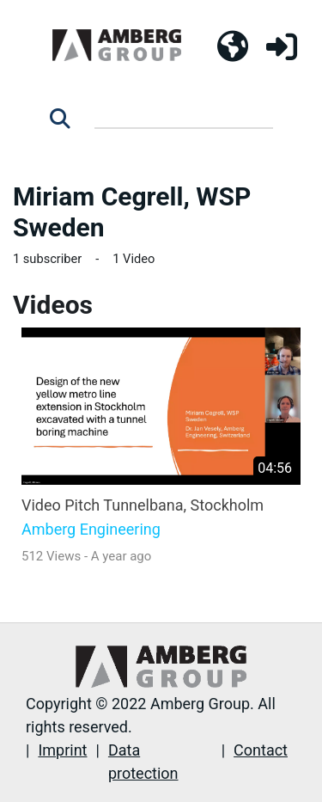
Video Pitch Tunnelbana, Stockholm (142, 505)
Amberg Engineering (91, 529)
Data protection (143, 761)
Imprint (62, 750)
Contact (261, 750)
